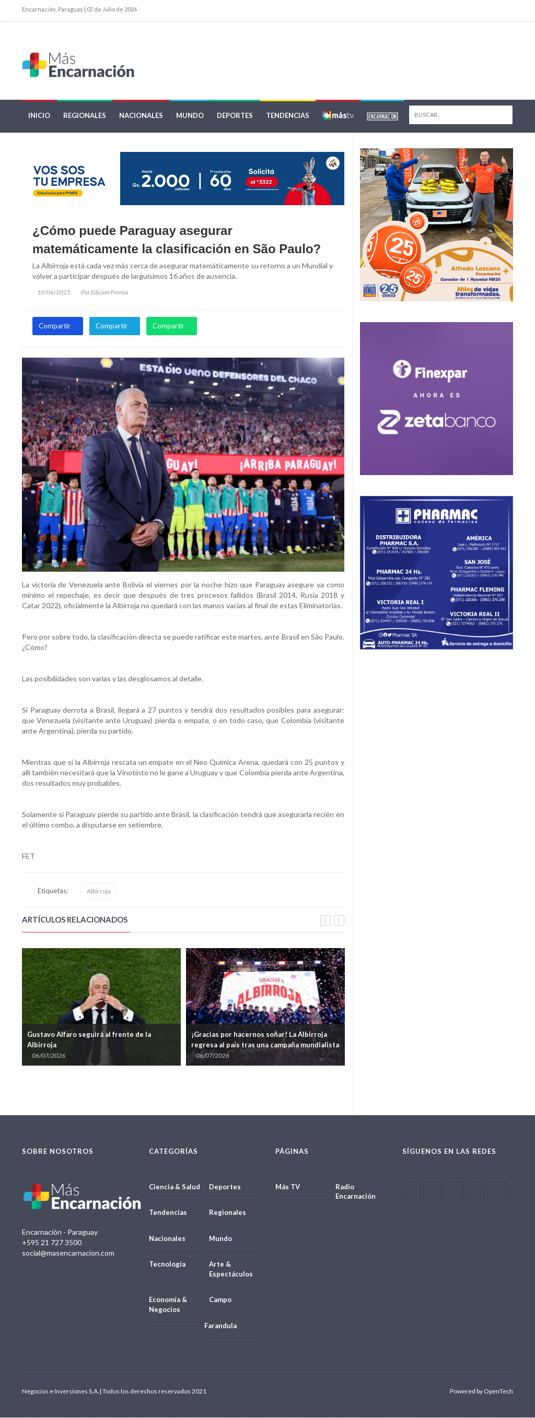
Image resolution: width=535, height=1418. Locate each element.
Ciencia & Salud (174, 1187)
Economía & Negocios (168, 1305)
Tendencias (287, 116)
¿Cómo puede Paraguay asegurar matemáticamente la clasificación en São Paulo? (176, 240)
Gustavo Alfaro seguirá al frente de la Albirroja (89, 1040)
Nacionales (141, 116)
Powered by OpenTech (481, 1392)
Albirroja (99, 891)
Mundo (190, 116)
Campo (220, 1300)
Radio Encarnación (355, 1192)
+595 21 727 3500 (52, 1242)
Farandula (220, 1326)
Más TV (287, 1187)
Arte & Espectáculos (231, 1269)
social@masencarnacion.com (68, 1253)
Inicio (39, 116)
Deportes (235, 116)
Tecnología (167, 1264)
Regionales (84, 116)
